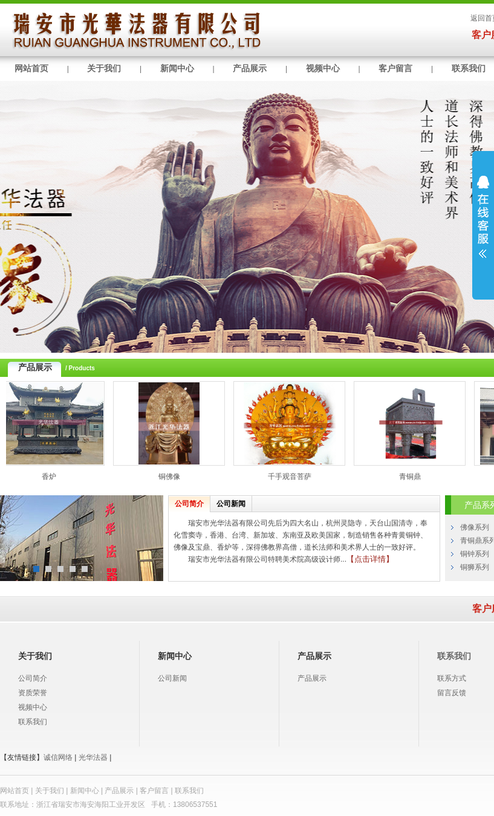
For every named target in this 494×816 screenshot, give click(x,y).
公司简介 (189, 504)
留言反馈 (451, 693)
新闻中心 (177, 68)
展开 (483, 225)
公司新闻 (230, 504)
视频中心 (323, 68)
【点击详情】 (370, 559)
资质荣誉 (32, 693)
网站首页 (31, 68)
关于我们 (104, 68)
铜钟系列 (474, 554)
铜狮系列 (474, 567)
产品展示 (250, 68)
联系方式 (451, 678)
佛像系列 (474, 527)
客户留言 (395, 68)
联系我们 (32, 722)
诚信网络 (58, 757)
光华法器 (93, 757)
